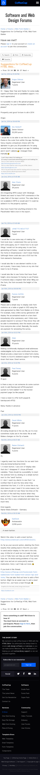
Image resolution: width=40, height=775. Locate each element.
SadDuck (15, 519)
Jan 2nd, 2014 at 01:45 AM (10, 177)
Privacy (4, 765)
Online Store (32, 758)
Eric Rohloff (16, 127)
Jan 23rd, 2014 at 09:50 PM (11, 415)
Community (25, 708)
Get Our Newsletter (9, 697)
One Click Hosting (8, 716)
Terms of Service (21, 771)
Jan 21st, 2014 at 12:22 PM (10, 363)
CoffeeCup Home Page (19, 758)
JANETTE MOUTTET (20, 229)
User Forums (25, 724)
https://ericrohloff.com (8, 173)
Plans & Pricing (7, 728)
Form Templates (8, 747)
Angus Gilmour (17, 79)
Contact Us (6, 701)
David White (17, 420)
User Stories (25, 728)
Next (25, 70)
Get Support (21, 761)
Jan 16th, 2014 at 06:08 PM (11, 289)
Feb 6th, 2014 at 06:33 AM (10, 513)
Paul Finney (16, 368)
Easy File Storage (8, 720)
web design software (15, 646)
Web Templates (7, 739)
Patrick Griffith (18, 294)
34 (11, 70)
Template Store (8, 734)
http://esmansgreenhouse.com (11, 163)
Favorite (6, 59)
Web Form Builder (22, 29)
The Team (5, 689)
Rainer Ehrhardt (18, 445)
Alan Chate (16, 182)
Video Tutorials (26, 716)
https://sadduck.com (7, 590)
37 (21, 70)
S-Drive (4, 712)
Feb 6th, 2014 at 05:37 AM (10, 440)
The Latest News (8, 693)
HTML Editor (6, 643)
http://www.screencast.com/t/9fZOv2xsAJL (18, 540)
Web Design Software (8, 761)
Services (5, 708)
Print (15, 55)
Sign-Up (28, 665)
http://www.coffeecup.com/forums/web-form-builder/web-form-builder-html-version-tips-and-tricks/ (20, 574)
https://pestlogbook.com (9, 167)
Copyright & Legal (33, 761)
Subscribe (26, 55)
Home (3, 29)
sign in (9, 44)
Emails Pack (25, 689)
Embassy (24, 720)
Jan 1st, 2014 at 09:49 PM (10, 121)
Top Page (6, 758)
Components (6, 751)
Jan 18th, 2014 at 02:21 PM (10, 332)
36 (18, 70)
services (29, 646)
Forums (10, 29)
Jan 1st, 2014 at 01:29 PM (10, 74)
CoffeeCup (6, 685)
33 (8, 70)
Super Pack (25, 697)
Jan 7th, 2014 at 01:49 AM (10, 223)
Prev (5, 70)
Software (25, 685)
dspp (14, 338)
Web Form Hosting (8, 724)
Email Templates (8, 743)
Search (5, 55)
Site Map (12, 765)
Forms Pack (25, 693)
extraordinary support (22, 651)
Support (24, 712)
